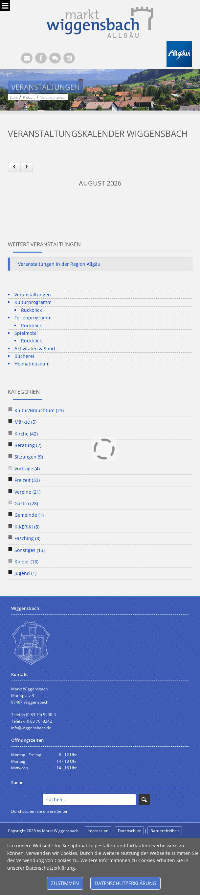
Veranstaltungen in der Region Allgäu (59, 264)
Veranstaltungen (32, 294)
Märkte (25, 422)
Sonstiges (29, 550)
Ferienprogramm (33, 317)
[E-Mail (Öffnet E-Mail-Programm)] (27, 58)
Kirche (26, 434)
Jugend (25, 573)
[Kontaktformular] (55, 58)
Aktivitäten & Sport (35, 348)
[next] (26, 167)
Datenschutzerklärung (125, 883)
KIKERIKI (26, 527)
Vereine (27, 492)
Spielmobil (26, 333)
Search (144, 799)
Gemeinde (29, 515)
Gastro (26, 503)
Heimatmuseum (32, 363)
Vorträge (27, 468)
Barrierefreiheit (164, 830)
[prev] (14, 167)
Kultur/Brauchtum (39, 410)
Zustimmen (65, 883)
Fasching (27, 538)
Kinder (26, 562)
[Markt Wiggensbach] (100, 21)
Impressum (98, 830)
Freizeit (27, 480)
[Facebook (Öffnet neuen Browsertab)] (41, 58)
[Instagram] (69, 58)
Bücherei (24, 356)
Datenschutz (129, 830)
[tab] (100, 264)
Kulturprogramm (33, 302)
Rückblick (31, 310)
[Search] (89, 799)
